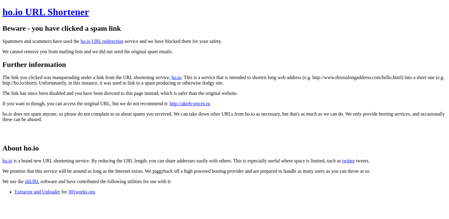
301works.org (81, 191)
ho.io (176, 77)
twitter (348, 160)
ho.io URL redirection (102, 41)
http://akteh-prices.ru (189, 103)
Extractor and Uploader (37, 191)
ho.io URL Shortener (45, 11)
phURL (32, 181)
